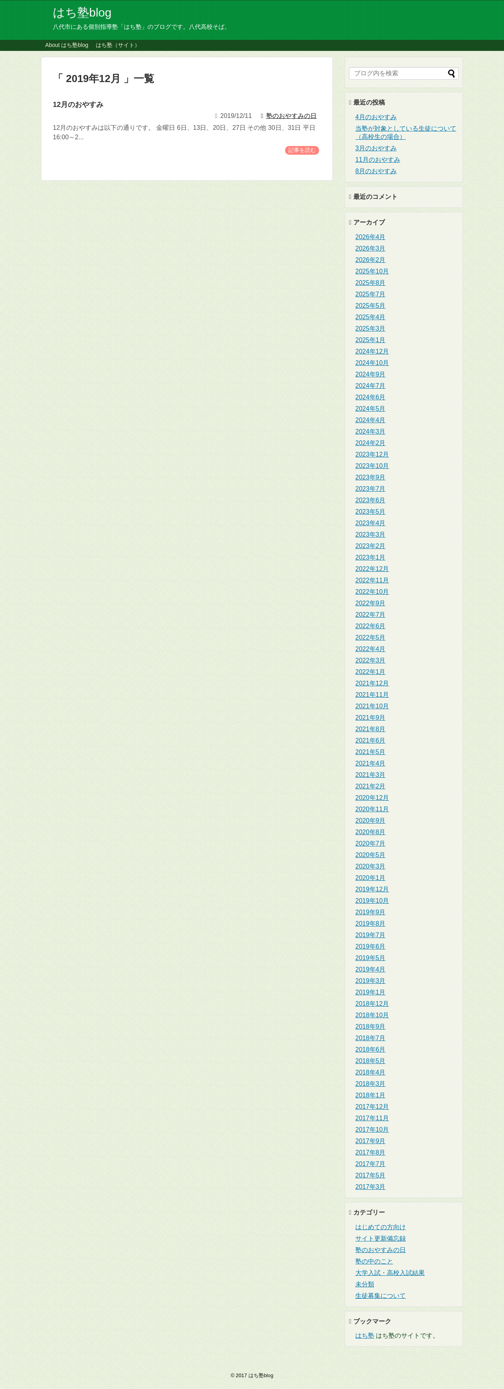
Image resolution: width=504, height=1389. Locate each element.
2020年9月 (370, 820)
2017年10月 (372, 1129)
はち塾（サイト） (118, 45)
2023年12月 (372, 454)
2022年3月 (370, 660)
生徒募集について (380, 1295)
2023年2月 (370, 546)
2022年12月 (372, 568)
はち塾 (364, 1335)
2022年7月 (370, 614)
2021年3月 (370, 774)
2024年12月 (372, 351)
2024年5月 (370, 408)
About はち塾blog (66, 45)
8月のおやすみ (376, 171)
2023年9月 (370, 477)
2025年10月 (372, 271)
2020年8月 (370, 832)
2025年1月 (370, 340)
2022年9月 (370, 603)
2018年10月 (372, 1015)
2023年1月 (370, 557)
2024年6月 (370, 397)
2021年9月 (370, 717)
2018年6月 (370, 1049)
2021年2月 (370, 786)
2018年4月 (370, 1072)
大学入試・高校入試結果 (390, 1272)
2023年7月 (370, 488)
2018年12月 (372, 1003)
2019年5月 (370, 958)
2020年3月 (370, 866)
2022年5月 (370, 637)
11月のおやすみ (377, 159)
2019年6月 (370, 946)
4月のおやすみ (376, 117)
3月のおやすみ (376, 148)
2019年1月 (370, 992)
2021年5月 (370, 752)
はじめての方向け (380, 1227)
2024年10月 (372, 362)
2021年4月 (370, 763)
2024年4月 (370, 420)
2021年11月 (372, 694)
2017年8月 (370, 1152)
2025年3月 (370, 328)
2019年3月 (370, 980)
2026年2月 (370, 259)
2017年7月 (370, 1164)
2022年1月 (370, 671)
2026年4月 (370, 237)
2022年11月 (372, 580)
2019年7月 (370, 935)
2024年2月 (370, 443)
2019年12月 (372, 889)
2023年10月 (372, 465)
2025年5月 (370, 305)
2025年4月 (370, 317)
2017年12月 (372, 1106)
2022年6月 (370, 626)
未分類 (364, 1284)
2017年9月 (370, 1141)
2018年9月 (370, 1026)
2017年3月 (370, 1186)
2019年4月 (370, 969)
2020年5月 (370, 855)
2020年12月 (372, 797)
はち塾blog (82, 12)
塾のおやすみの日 (380, 1250)
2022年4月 (370, 649)
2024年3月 (370, 431)
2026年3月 (370, 248)
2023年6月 (370, 500)
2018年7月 (370, 1038)
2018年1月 (370, 1095)
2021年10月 (372, 706)
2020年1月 (370, 877)
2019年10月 (372, 900)
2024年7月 (370, 385)
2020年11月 (372, 809)
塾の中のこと (374, 1261)
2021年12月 (372, 683)
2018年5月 (370, 1061)
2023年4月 (370, 523)
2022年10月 (372, 591)
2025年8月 (370, 282)
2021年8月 (370, 729)
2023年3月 (370, 534)
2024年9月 (370, 374)
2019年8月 (370, 923)
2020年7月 (370, 843)
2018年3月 (370, 1083)
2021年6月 (370, 740)
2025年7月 (370, 294)
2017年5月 (370, 1175)
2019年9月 (370, 912)
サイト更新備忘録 (380, 1238)
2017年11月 (372, 1118)
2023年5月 (370, 511)
